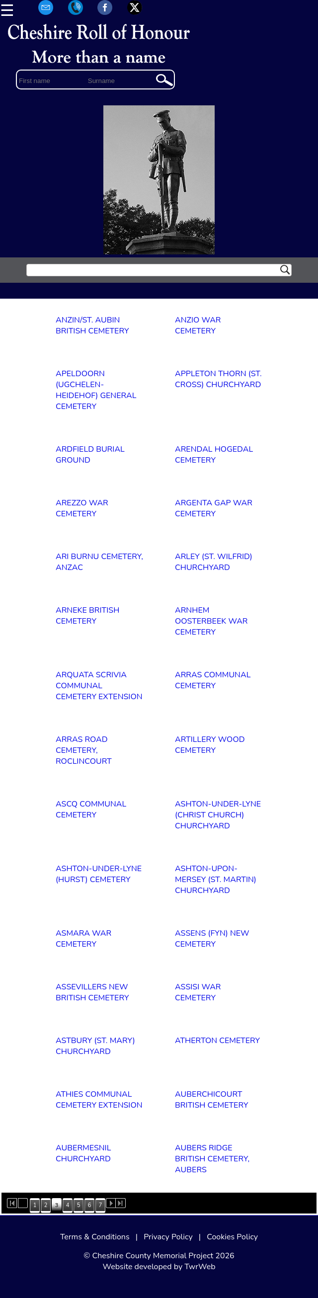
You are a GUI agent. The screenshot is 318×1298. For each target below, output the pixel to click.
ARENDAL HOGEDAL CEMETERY (214, 455)
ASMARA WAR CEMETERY (83, 939)
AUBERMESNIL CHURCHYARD (83, 1153)
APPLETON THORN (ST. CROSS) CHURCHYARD (218, 379)
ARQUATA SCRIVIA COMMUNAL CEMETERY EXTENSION (99, 685)
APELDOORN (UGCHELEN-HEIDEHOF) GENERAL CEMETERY (96, 390)
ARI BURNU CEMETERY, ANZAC (99, 562)
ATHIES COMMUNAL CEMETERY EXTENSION (99, 1100)
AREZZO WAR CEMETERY (82, 508)
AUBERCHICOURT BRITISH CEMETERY (211, 1100)
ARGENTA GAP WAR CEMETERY (213, 508)
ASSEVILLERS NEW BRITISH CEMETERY (92, 992)
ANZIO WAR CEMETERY (198, 325)
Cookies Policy (232, 1236)
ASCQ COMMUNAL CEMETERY (91, 809)
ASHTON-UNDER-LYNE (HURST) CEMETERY (99, 874)
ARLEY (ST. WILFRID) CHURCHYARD (213, 562)
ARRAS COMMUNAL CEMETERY (212, 680)
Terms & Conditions (95, 1236)
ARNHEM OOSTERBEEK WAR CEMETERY (211, 621)
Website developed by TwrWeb (158, 1266)
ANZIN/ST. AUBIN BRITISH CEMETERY (92, 325)
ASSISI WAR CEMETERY (198, 992)
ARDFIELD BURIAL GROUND (90, 455)
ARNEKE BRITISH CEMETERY (87, 616)
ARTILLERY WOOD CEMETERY (210, 745)
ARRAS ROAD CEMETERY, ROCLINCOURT (84, 750)
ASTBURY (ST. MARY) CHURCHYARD (95, 1046)
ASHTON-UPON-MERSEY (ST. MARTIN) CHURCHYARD (215, 879)
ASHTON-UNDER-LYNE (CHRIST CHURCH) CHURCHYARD (218, 815)
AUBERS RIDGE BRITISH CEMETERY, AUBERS (212, 1158)
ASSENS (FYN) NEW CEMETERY (212, 939)
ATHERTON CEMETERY (217, 1040)
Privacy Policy (168, 1236)
